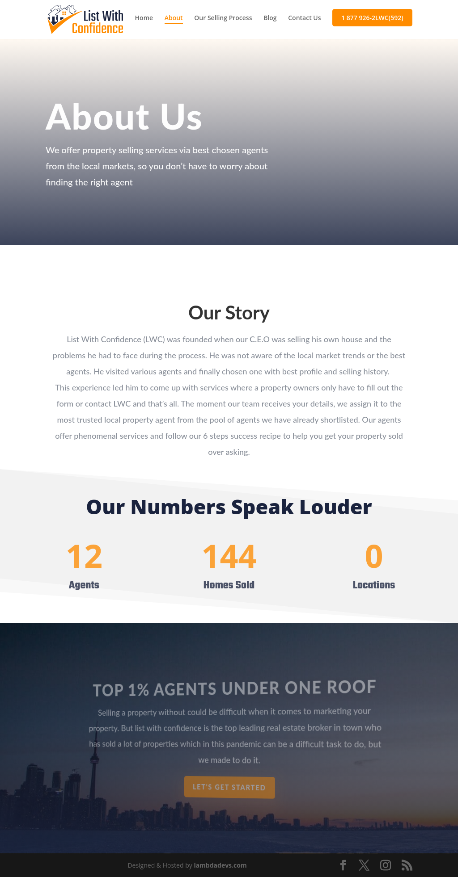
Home (144, 18)
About (174, 18)
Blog (269, 18)
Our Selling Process (223, 18)
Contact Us (304, 18)
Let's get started (230, 787)
